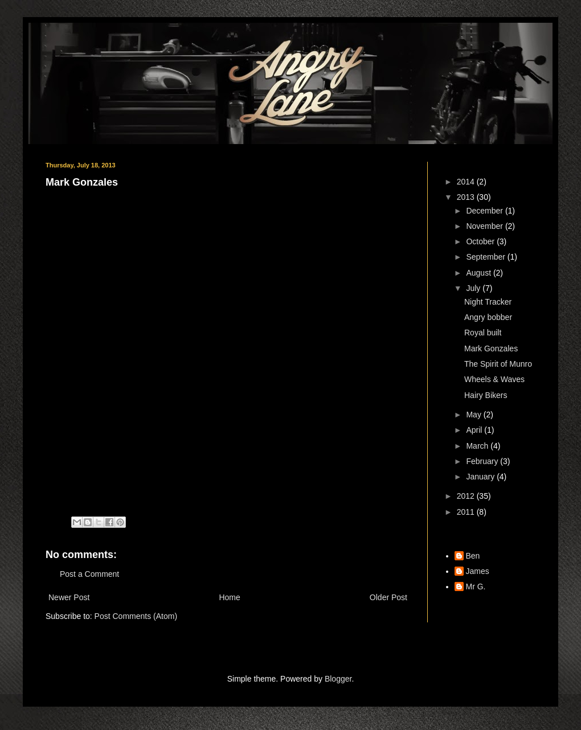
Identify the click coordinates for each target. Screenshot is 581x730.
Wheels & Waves (494, 379)
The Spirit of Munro (498, 363)
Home (229, 597)
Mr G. (476, 586)
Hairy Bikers (485, 395)
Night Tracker (488, 301)
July (474, 288)
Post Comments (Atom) (136, 616)
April (475, 429)
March (478, 445)
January (481, 476)
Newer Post (68, 597)
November (485, 226)
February (483, 461)
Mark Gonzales (491, 348)
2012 (467, 496)
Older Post (388, 597)
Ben (473, 555)
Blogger (338, 678)
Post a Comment (89, 574)
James (477, 571)
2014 (467, 181)
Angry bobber (488, 317)
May (474, 414)
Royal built (482, 332)
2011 (467, 511)
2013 (467, 197)
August (479, 272)
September (486, 256)
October (481, 241)
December (485, 210)
